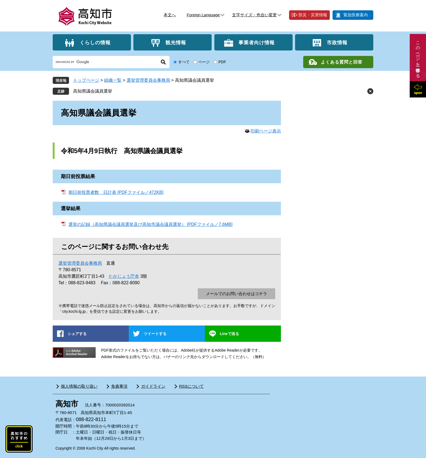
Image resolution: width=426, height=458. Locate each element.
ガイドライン (153, 386)
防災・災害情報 (313, 14)
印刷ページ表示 (265, 131)
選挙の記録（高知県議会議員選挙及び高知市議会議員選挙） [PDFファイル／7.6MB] (150, 224)
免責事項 (119, 386)
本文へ (170, 14)
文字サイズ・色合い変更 (254, 14)
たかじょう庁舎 (124, 276)
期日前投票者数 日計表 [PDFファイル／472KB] (115, 192)
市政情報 (337, 42)
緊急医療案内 (355, 14)
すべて (184, 62)
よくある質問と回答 (341, 62)
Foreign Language (203, 14)
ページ (204, 62)
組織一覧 (112, 80)
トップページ (86, 80)
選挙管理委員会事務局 (148, 80)
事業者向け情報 (257, 42)
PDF (222, 62)
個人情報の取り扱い (79, 386)
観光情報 (175, 42)
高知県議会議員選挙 (92, 91)
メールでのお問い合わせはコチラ (236, 293)
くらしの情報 (95, 42)
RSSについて (191, 386)
